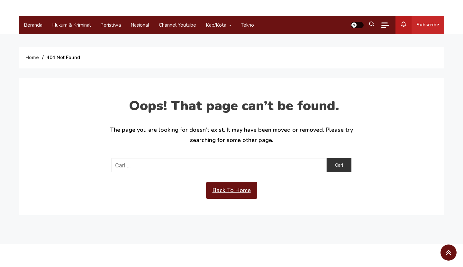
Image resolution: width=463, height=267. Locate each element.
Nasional (140, 25)
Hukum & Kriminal (71, 25)
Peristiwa (110, 25)
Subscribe (417, 25)
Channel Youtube (177, 25)
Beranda (33, 25)
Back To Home (232, 190)
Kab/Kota (216, 25)
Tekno (247, 25)
